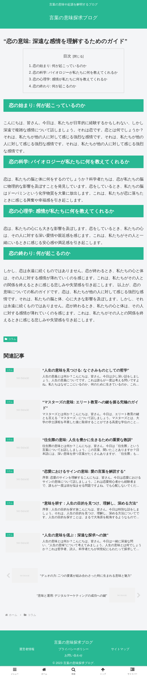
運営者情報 (26, 651)
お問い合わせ (73, 657)
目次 (67, 56)
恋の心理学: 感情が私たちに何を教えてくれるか (70, 80)
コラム (10, 340)
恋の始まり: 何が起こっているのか (60, 66)
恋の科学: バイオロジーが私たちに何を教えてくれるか (75, 73)
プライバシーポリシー (73, 651)
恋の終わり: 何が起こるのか (54, 87)
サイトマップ (120, 651)
